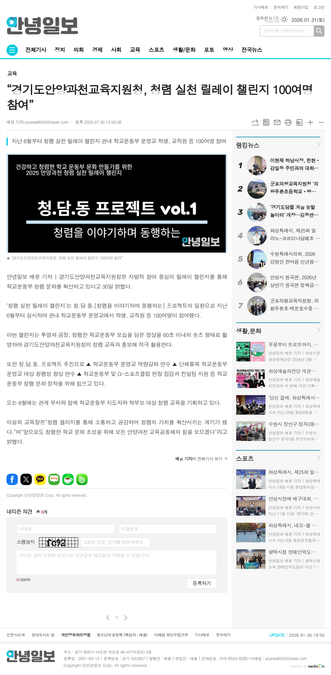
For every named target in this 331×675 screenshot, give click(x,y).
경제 (97, 50)
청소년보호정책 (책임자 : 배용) (122, 634)
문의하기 (281, 7)
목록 (266, 122)
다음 (125, 617)
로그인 (319, 7)
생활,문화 (248, 330)
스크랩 (299, 122)
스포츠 (156, 50)
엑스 (26, 479)
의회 (78, 50)
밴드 (82, 479)
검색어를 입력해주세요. (284, 31)
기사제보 (260, 7)
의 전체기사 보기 (198, 459)
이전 (108, 617)
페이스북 (12, 479)
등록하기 (202, 583)
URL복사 (255, 122)
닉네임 (25, 528)
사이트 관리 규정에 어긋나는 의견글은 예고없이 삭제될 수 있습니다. (84, 555)
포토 (209, 50)
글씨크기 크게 (310, 122)
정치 (60, 50)
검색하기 (319, 31)
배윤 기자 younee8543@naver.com (37, 122)
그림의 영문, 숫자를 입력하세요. (113, 542)
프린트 (288, 122)
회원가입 (300, 7)
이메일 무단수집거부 (171, 634)
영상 (228, 50)
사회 (116, 50)
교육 (135, 50)
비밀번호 (129, 528)
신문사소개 (15, 634)
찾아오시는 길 (43, 634)
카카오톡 (40, 479)
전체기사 (35, 50)
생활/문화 (184, 50)
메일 (277, 122)
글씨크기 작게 (321, 122)
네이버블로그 (54, 479)
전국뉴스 (251, 50)
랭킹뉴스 (247, 145)
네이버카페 (68, 479)
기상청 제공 (272, 21)
